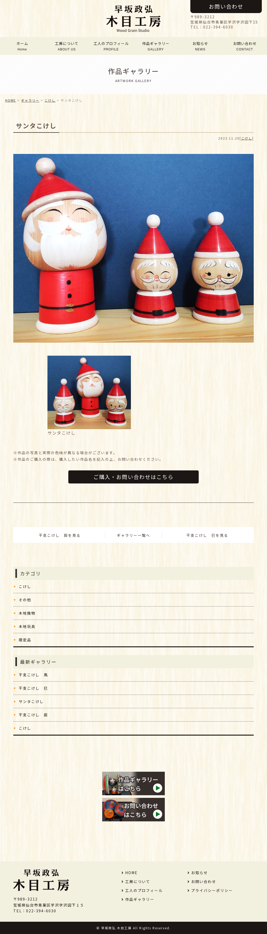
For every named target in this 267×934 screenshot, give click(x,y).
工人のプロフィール (111, 46)
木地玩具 (27, 626)
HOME (10, 100)
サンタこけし (31, 701)
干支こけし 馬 (33, 674)
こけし (246, 138)
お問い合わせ (226, 6)
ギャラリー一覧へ (133, 535)
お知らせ (200, 46)
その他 (25, 599)
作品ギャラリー (155, 46)
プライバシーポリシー (212, 890)
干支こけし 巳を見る (207, 535)
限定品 (25, 639)
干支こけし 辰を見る (60, 535)
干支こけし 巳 (33, 688)
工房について (66, 46)
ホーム (22, 46)
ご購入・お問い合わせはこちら (133, 477)
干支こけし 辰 (33, 714)
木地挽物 (27, 613)
